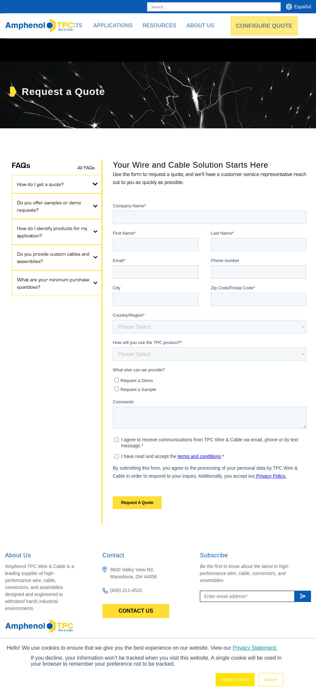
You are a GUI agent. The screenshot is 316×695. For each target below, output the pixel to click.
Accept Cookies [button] (235, 679)
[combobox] (214, 6)
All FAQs (86, 167)
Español (302, 6)
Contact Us (135, 611)
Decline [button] (271, 679)
